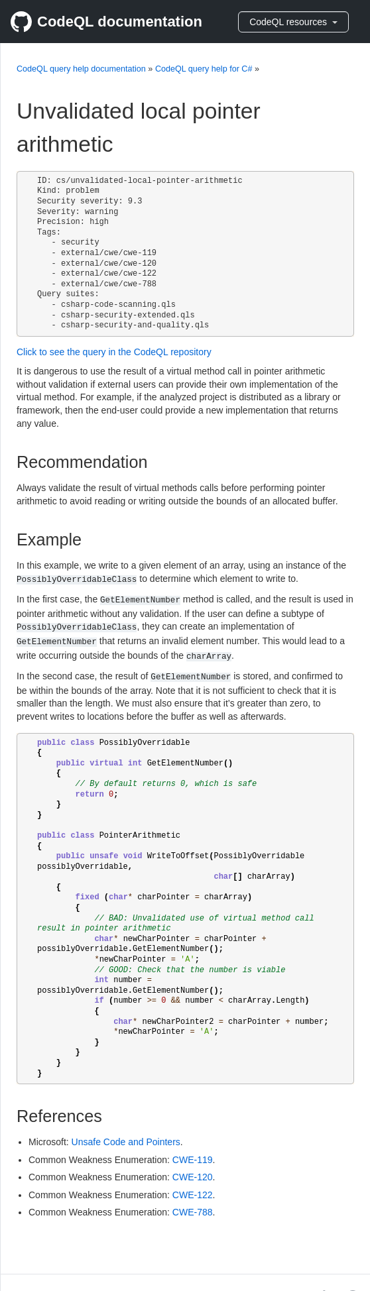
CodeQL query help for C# (204, 69)
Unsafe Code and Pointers (126, 1142)
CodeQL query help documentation (81, 69)
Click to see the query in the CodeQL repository (114, 352)
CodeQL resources (293, 22)
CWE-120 (192, 1177)
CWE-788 (192, 1212)
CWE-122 (192, 1195)
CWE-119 (192, 1159)
